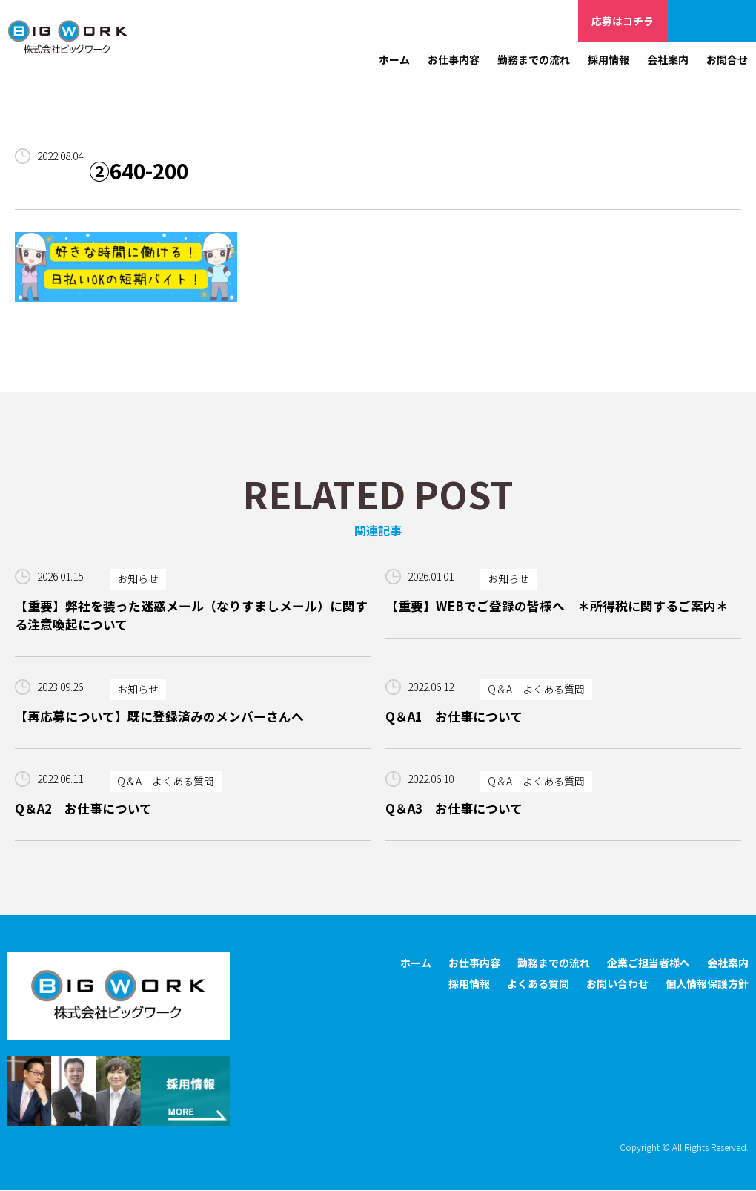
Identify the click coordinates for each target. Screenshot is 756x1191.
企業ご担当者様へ (711, 20)
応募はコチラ (622, 20)
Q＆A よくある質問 (536, 689)
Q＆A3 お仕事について (454, 809)
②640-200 (141, 171)
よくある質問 (538, 984)
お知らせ (138, 579)
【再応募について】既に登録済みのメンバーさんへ (159, 716)
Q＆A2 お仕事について (83, 809)
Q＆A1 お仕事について (454, 716)
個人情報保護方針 (707, 984)
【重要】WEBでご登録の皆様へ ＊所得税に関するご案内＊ (557, 606)
